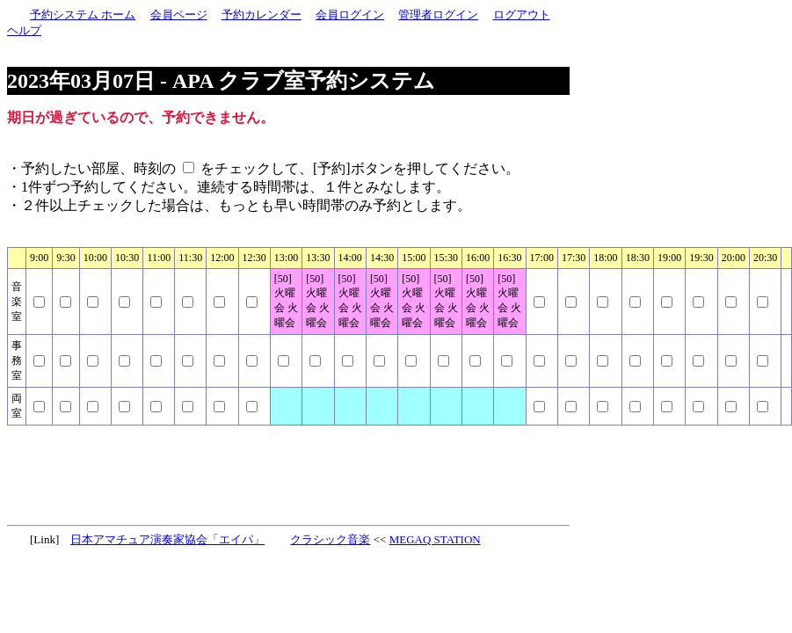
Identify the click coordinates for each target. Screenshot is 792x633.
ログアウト (521, 14)
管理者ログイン (438, 14)
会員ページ (178, 14)
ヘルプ (24, 30)
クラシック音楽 (330, 539)
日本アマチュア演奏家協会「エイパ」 (167, 539)
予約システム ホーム (82, 14)
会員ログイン (350, 14)
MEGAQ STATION (435, 539)
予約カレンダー (262, 14)
